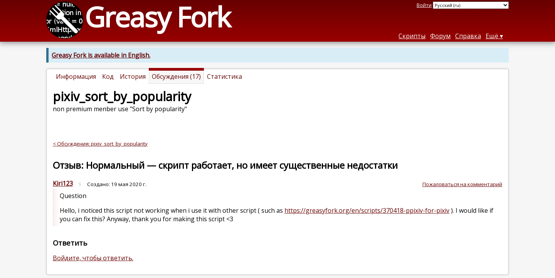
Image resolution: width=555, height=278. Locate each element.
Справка (468, 36)
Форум (440, 36)
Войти (424, 5)
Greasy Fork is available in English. (101, 55)
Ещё (492, 36)
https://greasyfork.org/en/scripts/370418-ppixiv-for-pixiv (366, 210)
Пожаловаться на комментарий (462, 184)
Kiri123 (63, 183)
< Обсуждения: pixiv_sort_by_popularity (100, 143)
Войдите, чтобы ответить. (93, 258)
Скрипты (412, 36)
